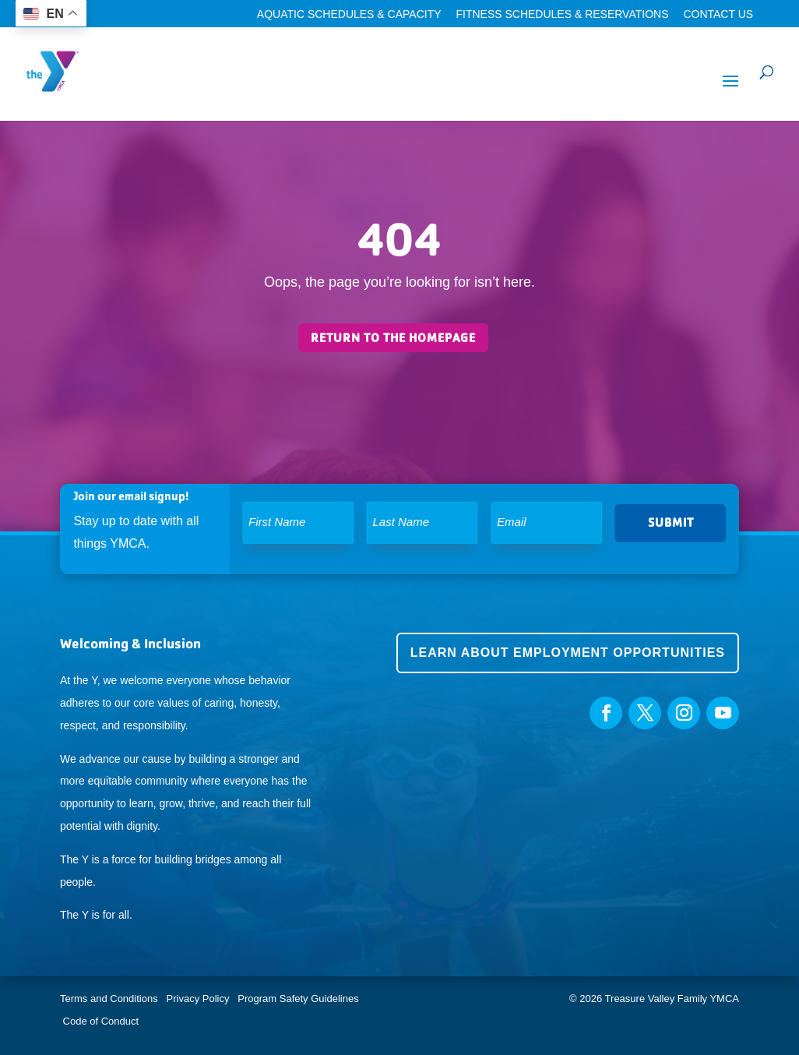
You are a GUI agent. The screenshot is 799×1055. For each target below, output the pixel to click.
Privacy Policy (198, 998)
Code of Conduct (101, 1021)
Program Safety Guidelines (297, 998)
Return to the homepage (393, 338)
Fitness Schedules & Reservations (562, 14)
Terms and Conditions (109, 998)
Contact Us (718, 14)
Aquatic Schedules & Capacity (349, 14)
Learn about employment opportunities (567, 652)
